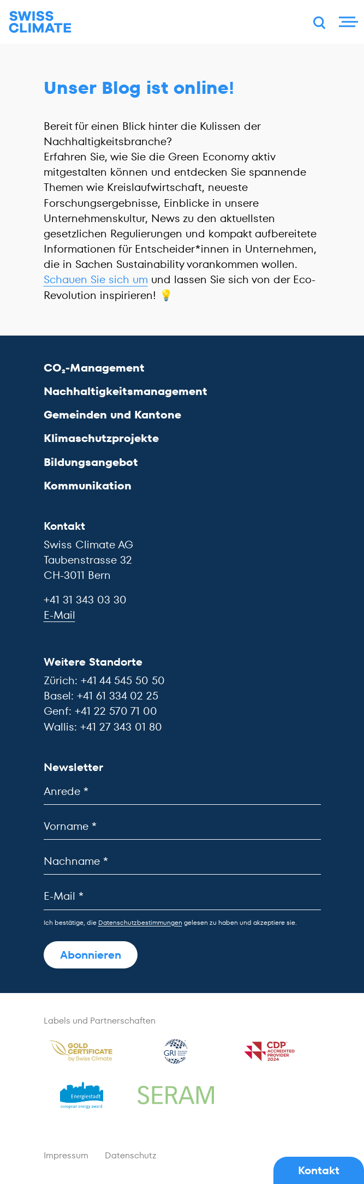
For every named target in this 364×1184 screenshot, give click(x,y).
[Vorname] (182, 826)
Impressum (66, 1155)
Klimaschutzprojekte (101, 438)
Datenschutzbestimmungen (140, 922)
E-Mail (59, 615)
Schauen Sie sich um (96, 279)
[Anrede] (182, 791)
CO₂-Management (94, 367)
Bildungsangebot (91, 462)
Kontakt (318, 1170)
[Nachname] (182, 861)
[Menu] (347, 22)
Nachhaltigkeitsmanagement (125, 391)
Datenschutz (131, 1155)
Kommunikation (88, 485)
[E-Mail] (182, 896)
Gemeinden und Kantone (112, 414)
